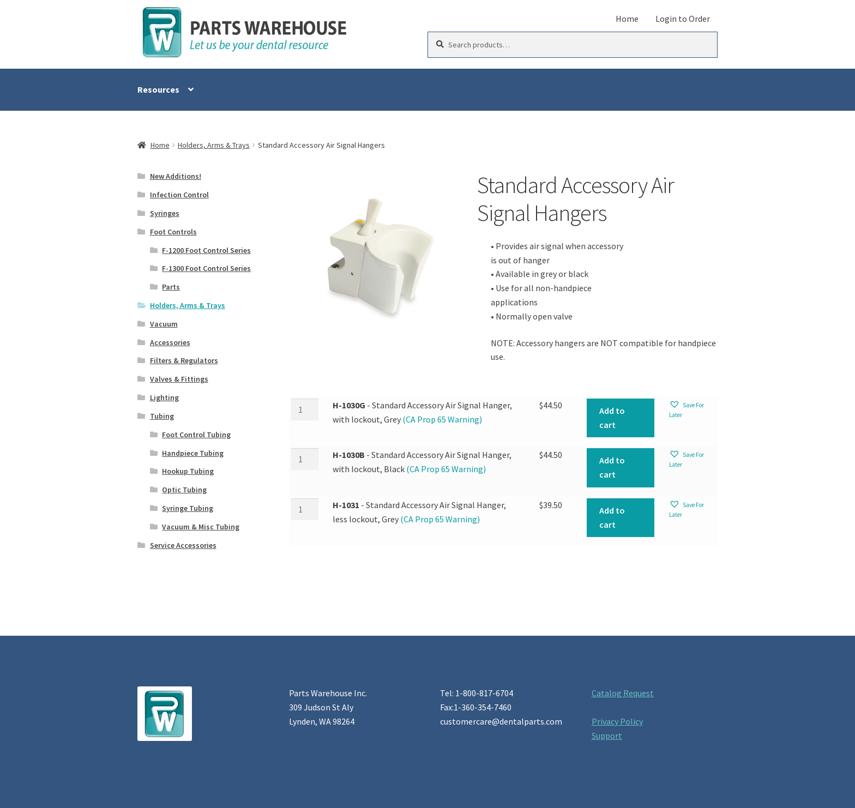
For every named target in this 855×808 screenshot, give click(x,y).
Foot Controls (173, 232)
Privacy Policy (617, 721)
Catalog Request (623, 693)
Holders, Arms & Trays (214, 145)
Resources (158, 89)
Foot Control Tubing (196, 434)
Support (607, 735)
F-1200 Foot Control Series (206, 250)
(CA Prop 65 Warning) (441, 419)
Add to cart (612, 417)
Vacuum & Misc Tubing (200, 527)
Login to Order (682, 18)
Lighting (164, 397)
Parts (171, 287)
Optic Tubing (184, 490)
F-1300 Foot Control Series (206, 268)
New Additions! (175, 176)
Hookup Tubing (188, 471)
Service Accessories (183, 545)
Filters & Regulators (184, 360)
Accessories (170, 342)
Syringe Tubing (187, 508)
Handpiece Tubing (193, 453)
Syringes (164, 213)
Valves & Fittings (179, 379)
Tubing (162, 416)
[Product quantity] (304, 409)
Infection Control (179, 195)
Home (627, 18)
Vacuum (164, 324)
